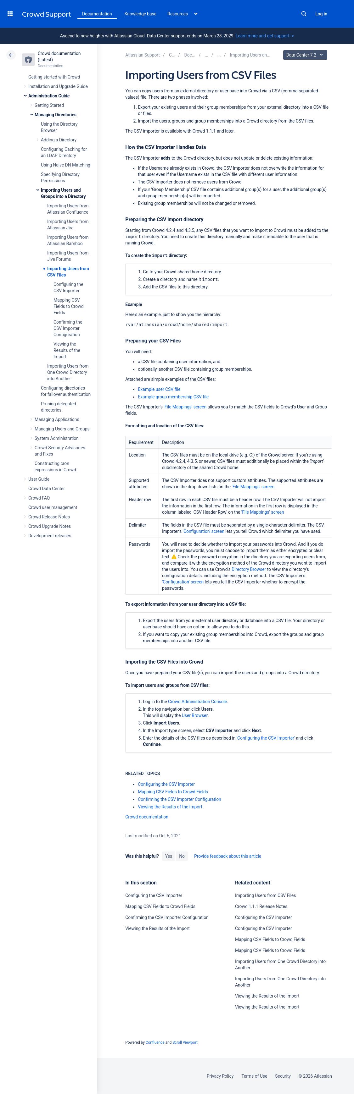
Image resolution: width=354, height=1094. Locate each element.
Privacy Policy (220, 1076)
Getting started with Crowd (54, 76)
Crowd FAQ (39, 498)
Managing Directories (55, 114)
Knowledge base (141, 13)
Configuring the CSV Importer (166, 784)
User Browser (195, 715)
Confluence (155, 1042)
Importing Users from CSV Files (265, 895)
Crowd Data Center (46, 488)
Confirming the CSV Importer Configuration (67, 328)
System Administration (57, 438)
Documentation (97, 13)
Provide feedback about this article (227, 856)
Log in (321, 13)
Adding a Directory (58, 139)
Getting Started (49, 105)
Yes (168, 856)
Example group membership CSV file (173, 396)
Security (283, 1076)
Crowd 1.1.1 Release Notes (261, 906)
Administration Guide (49, 95)
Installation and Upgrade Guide (58, 86)
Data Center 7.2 (306, 55)
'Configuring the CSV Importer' (266, 738)
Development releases (49, 535)
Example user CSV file (159, 389)
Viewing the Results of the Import (66, 350)
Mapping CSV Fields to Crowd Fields (68, 306)
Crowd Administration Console (197, 701)
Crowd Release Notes (49, 516)
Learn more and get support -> (265, 35)
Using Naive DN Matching (65, 164)
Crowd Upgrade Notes (49, 526)
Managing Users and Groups (62, 428)
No (182, 856)
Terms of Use (254, 1076)
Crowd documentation (146, 816)
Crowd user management (52, 507)
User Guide (38, 479)
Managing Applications (57, 419)
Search (304, 14)
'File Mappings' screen (185, 406)
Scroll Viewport (185, 1042)
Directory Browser (249, 569)
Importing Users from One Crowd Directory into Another (68, 372)
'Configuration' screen (203, 531)
